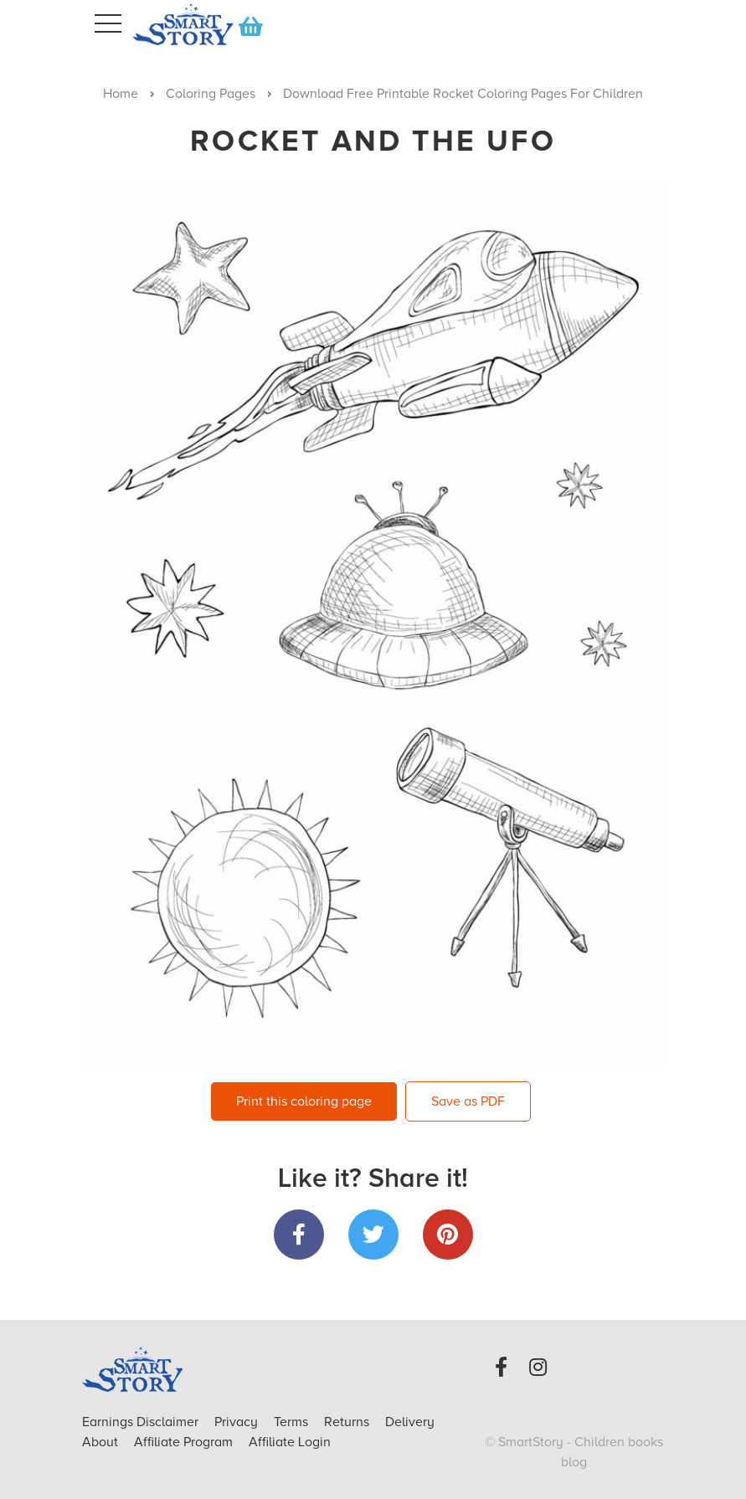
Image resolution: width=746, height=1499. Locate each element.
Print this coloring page (304, 1101)
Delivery (410, 1422)
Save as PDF (468, 1101)
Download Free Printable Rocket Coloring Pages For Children (463, 93)
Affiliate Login (290, 1442)
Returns (348, 1422)
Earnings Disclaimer (142, 1422)
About (100, 1442)
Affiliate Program (185, 1442)
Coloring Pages (210, 93)
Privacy (237, 1422)
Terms (292, 1422)
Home (120, 93)
